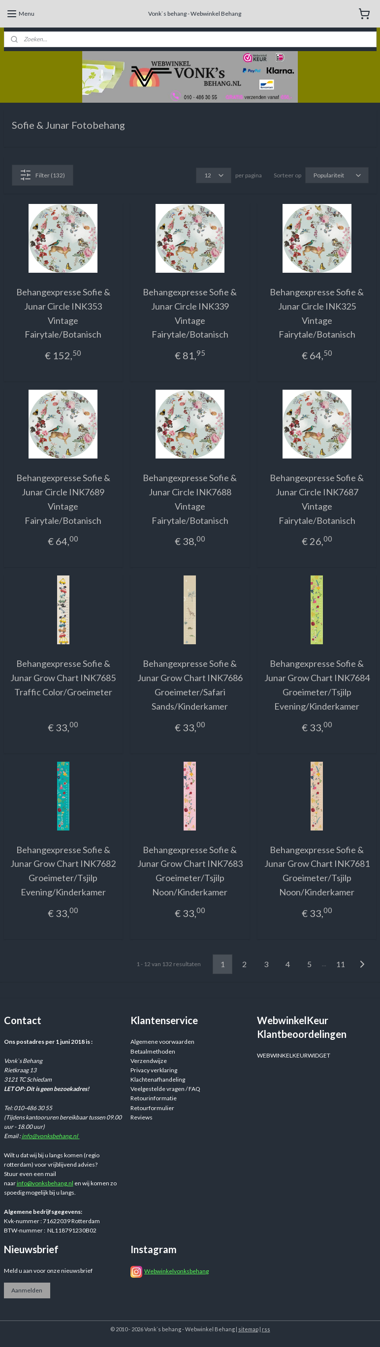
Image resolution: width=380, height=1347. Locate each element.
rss (266, 1329)
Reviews (141, 1117)
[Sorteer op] (337, 175)
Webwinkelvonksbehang (176, 1271)
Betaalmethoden (152, 1051)
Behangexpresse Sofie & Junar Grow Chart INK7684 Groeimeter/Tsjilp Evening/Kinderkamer (317, 684)
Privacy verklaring (153, 1070)
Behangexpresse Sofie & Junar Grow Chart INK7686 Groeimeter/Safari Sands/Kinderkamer (190, 684)
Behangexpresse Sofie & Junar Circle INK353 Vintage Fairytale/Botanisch (63, 313)
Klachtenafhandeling (157, 1079)
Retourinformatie (153, 1098)
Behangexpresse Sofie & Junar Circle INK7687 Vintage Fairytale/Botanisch (317, 498)
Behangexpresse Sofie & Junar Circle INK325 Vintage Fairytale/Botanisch (317, 313)
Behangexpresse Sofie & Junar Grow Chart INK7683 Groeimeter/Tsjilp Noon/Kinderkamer (190, 870)
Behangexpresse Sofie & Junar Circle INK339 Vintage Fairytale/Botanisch (190, 313)
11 (340, 964)
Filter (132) (42, 175)
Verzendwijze (148, 1060)
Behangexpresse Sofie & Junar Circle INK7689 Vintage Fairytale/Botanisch (63, 498)
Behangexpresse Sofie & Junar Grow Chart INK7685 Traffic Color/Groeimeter (63, 677)
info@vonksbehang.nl (51, 1136)
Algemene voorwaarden (162, 1041)
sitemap (248, 1329)
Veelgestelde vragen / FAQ (165, 1088)
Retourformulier (152, 1108)
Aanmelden (26, 1290)
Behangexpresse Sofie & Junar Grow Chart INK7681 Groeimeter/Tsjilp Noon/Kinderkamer (317, 870)
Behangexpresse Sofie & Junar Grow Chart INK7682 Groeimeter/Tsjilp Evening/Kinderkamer (63, 870)
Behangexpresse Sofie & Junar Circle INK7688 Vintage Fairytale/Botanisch (190, 498)
